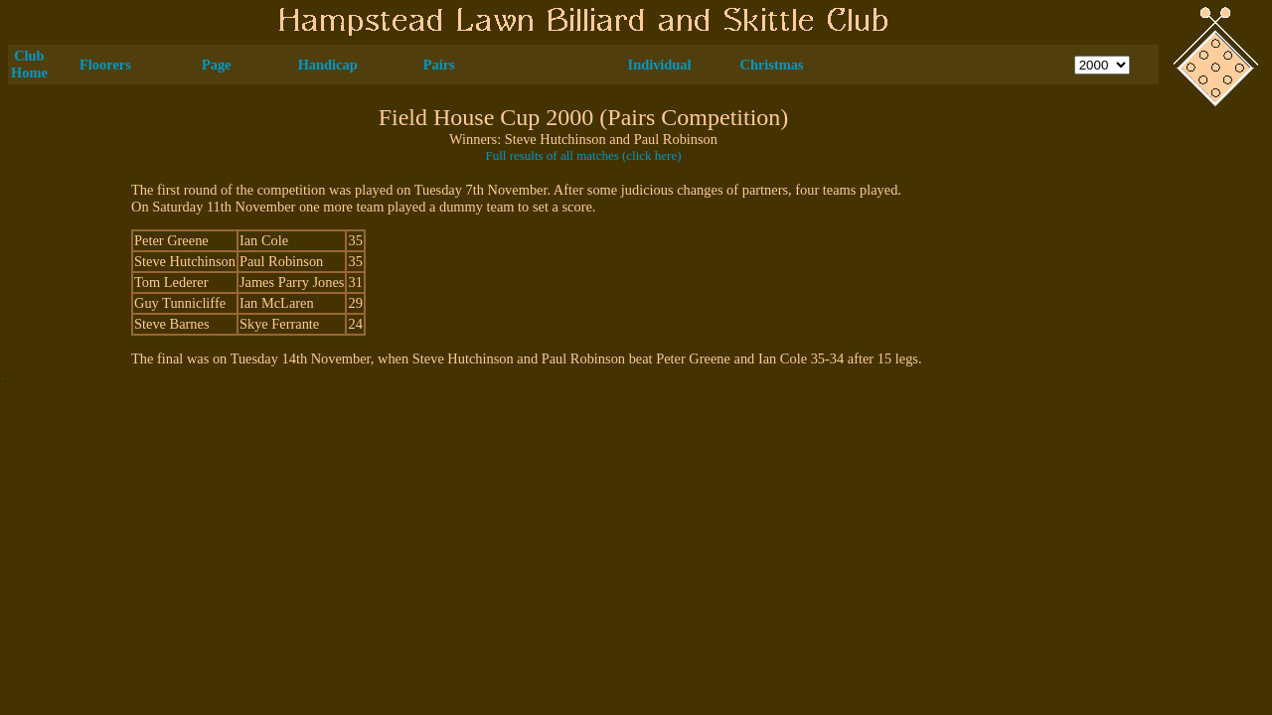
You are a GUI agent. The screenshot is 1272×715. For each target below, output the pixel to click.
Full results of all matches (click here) (583, 155)
